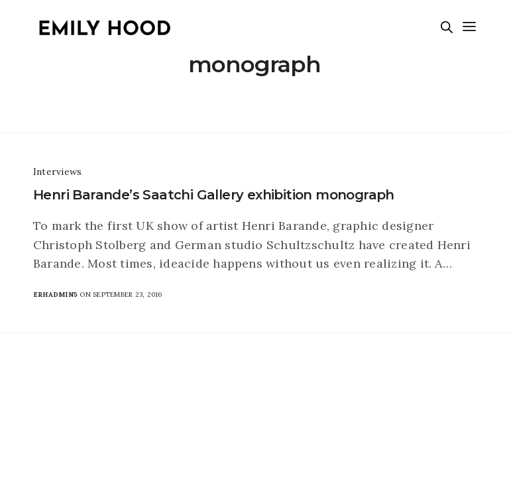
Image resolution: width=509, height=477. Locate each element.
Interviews (57, 172)
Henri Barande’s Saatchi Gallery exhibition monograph (213, 195)
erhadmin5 (55, 294)
